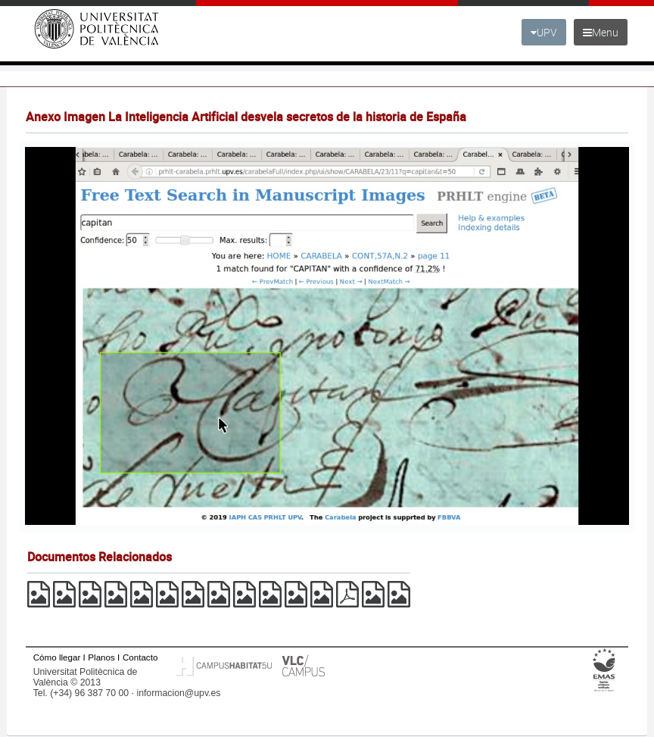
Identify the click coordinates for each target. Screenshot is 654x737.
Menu (600, 32)
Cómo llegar (57, 657)
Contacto (140, 657)
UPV (544, 32)
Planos (101, 657)
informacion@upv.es (178, 693)
